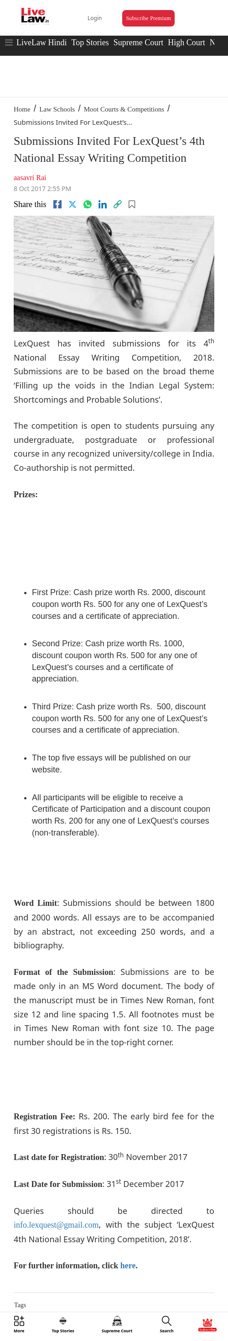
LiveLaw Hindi (41, 42)
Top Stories (90, 42)
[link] (118, 204)
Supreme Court (139, 42)
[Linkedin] (102, 204)
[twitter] (72, 204)
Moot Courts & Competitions (124, 109)
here (128, 1265)
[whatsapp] (87, 204)
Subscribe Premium (148, 18)
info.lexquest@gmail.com (56, 1224)
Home (22, 109)
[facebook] (57, 204)
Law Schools (57, 109)
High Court (186, 42)
